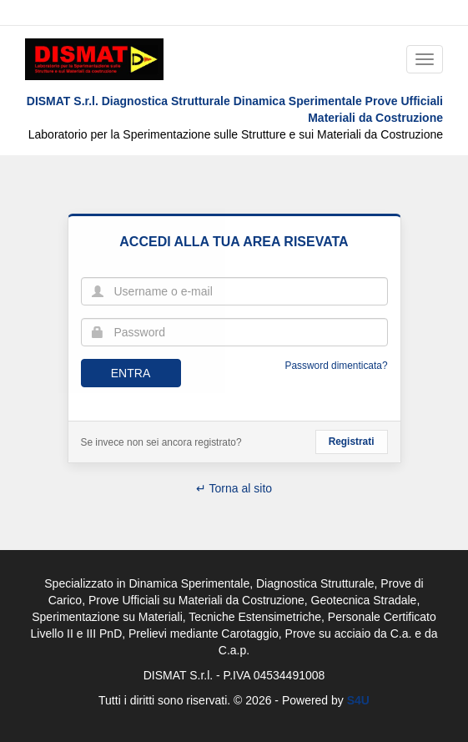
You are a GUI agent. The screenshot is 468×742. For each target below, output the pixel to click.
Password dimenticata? (336, 365)
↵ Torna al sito (234, 488)
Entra (130, 373)
